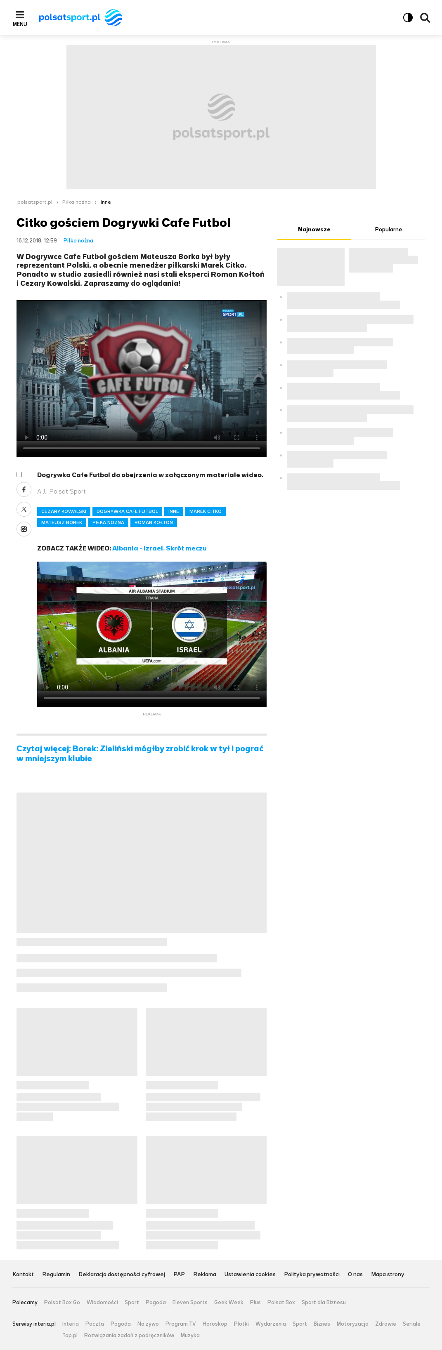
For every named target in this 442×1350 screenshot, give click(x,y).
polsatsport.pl (34, 202)
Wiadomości (102, 1302)
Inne (106, 202)
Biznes (322, 1324)
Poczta (94, 1324)
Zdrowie (385, 1324)
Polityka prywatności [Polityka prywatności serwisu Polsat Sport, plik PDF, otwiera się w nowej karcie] (312, 1274)
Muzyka (190, 1335)
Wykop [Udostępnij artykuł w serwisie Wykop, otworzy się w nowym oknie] (24, 529)
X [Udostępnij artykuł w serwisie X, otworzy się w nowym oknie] (24, 509)
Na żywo (148, 1324)
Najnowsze (314, 229)
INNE (173, 511)
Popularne (388, 229)
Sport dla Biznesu (324, 1302)
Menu (20, 24)
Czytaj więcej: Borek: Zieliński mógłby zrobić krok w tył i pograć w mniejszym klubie (140, 754)
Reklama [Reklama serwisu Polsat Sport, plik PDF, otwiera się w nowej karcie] (204, 1274)
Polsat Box (281, 1302)
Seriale (412, 1324)
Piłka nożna (76, 202)
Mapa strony (387, 1274)
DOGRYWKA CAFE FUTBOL (127, 511)
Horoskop (215, 1324)
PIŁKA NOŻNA (108, 522)
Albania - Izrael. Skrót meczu (159, 548)
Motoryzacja (353, 1324)
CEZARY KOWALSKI (63, 511)
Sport (132, 1302)
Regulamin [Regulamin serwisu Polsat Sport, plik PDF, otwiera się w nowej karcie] (56, 1274)
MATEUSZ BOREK (61, 522)
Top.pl (70, 1335)
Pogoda (156, 1302)
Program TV (180, 1324)
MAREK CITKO (205, 511)
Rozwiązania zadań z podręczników (129, 1335)
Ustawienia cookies (250, 1274)
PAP (179, 1274)
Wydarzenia (270, 1324)
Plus (255, 1302)
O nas (355, 1274)
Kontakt (23, 1274)
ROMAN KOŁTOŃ (154, 522)
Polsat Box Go (62, 1302)
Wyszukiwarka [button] (425, 17)
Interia (70, 1324)
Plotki (241, 1324)
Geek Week (228, 1302)
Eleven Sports (190, 1302)
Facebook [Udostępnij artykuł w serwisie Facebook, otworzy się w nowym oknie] (24, 489)
